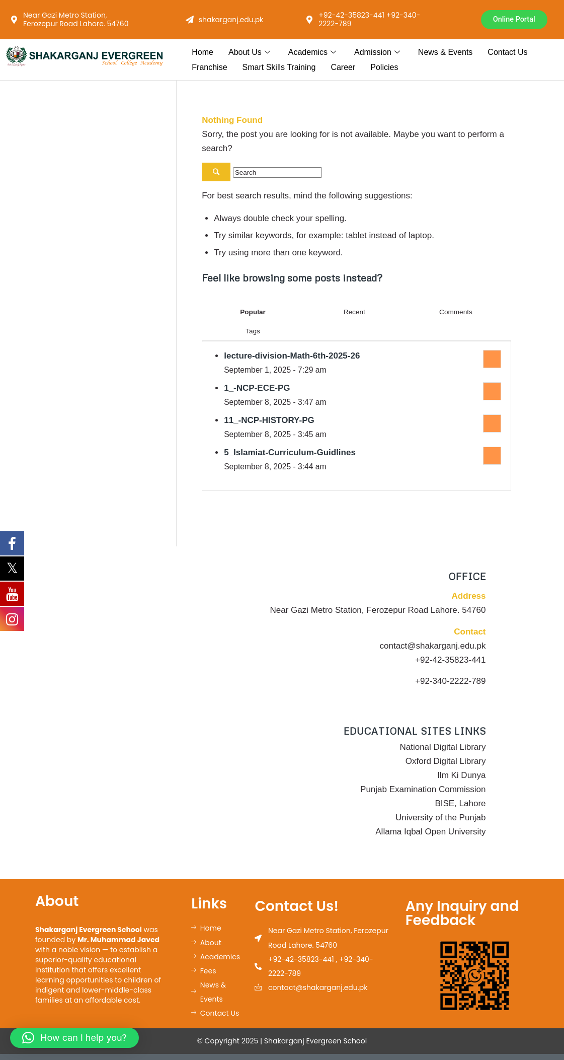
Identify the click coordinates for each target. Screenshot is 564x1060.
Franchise (209, 67)
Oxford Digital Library (446, 761)
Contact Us (507, 52)
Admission (377, 52)
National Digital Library (442, 747)
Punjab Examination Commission (423, 790)
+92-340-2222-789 (450, 681)
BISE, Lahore (460, 804)
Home (202, 52)
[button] (74, 1038)
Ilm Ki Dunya (461, 776)
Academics (312, 52)
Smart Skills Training (279, 67)
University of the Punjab (440, 818)
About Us (249, 52)
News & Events (445, 52)
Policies (384, 67)
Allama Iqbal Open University (430, 832)
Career (343, 67)
